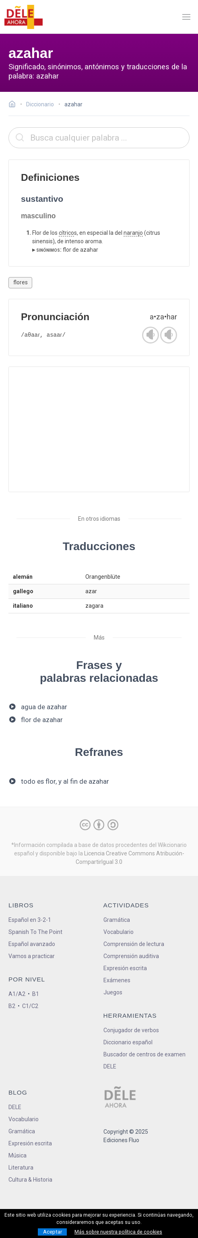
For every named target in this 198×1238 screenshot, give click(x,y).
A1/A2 (16, 994)
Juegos (112, 992)
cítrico (66, 233)
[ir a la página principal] (23, 17)
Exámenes (116, 980)
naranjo (133, 233)
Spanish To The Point (35, 932)
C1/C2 (30, 1006)
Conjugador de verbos (131, 1030)
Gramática (116, 920)
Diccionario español (128, 1042)
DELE (14, 1107)
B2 (11, 1006)
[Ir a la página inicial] (14, 105)
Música (17, 1155)
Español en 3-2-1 (29, 920)
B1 (35, 994)
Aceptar (52, 1232)
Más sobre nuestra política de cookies (118, 1232)
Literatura (20, 1167)
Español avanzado (31, 944)
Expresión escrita (125, 968)
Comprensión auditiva (131, 956)
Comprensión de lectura (133, 944)
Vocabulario (118, 932)
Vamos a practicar (31, 956)
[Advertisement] (99, 429)
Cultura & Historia (30, 1179)
